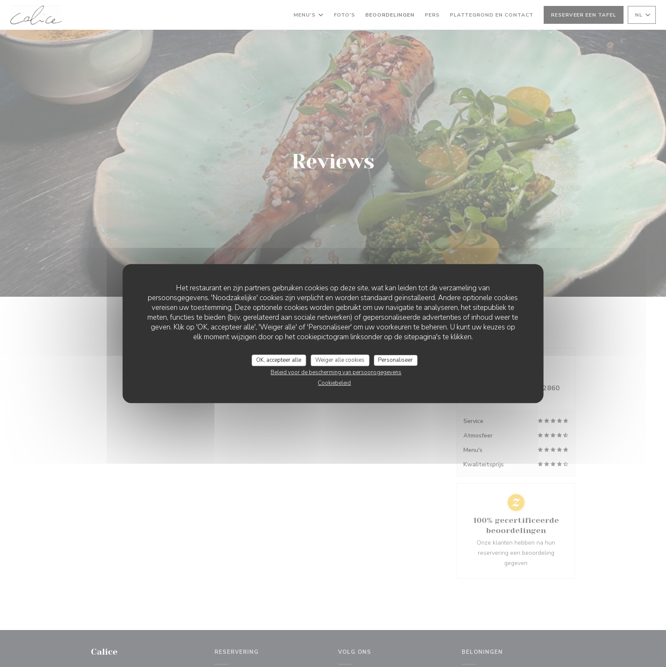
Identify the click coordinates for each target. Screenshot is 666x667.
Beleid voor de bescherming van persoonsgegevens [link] (336, 372)
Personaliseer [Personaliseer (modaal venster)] (395, 360)
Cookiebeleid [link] (334, 383)
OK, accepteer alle (278, 360)
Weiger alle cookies (339, 360)
